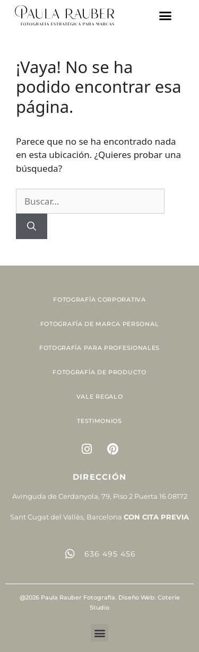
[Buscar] (31, 226)
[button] (165, 15)
